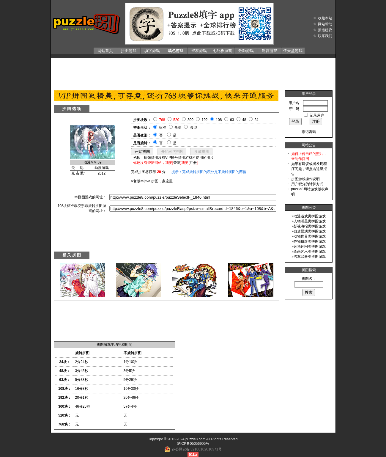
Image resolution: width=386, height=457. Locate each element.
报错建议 (325, 30)
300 (190, 120)
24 (256, 120)
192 (205, 120)
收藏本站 (325, 18)
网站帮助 (325, 24)
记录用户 (317, 115)
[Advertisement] (193, 72)
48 (244, 120)
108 (219, 120)
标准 (162, 127)
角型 (178, 127)
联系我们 (325, 36)
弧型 (193, 127)
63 (232, 120)
